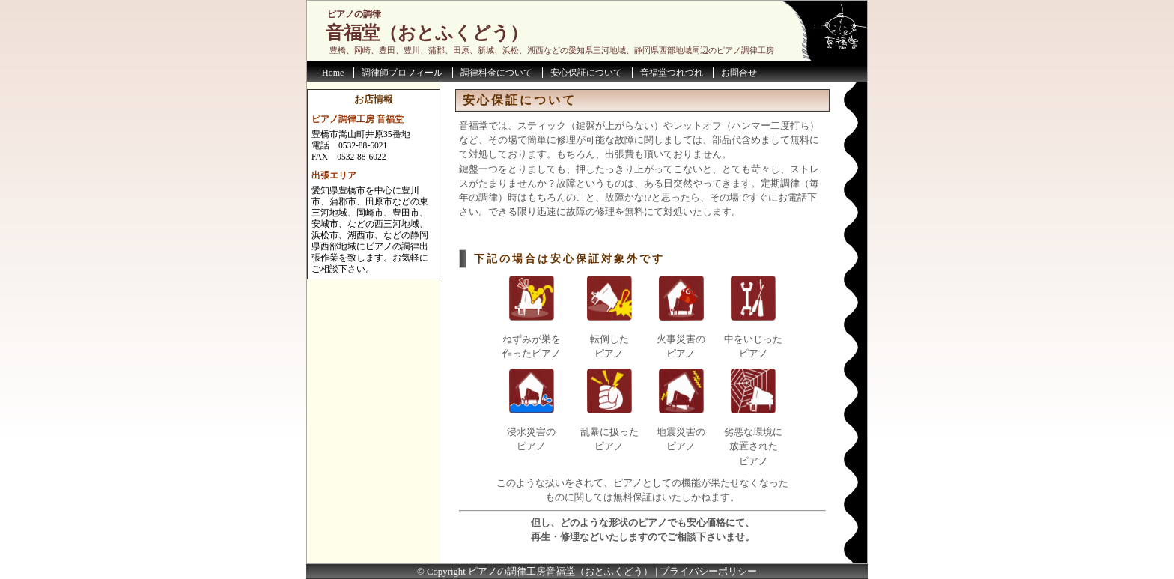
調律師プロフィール (402, 72)
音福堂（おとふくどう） (427, 33)
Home (333, 72)
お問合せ (739, 72)
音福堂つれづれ (671, 72)
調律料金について (496, 72)
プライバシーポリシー (708, 571)
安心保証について (586, 72)
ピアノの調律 (354, 14)
